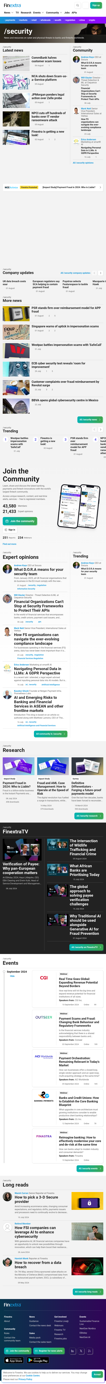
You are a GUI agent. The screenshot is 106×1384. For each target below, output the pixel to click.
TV (17, 12)
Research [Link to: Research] (58, 1334)
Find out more (9, 544)
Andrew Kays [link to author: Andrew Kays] (87, 57)
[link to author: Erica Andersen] (76, 141)
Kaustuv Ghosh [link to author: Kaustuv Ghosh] (21, 691)
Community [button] (52, 12)
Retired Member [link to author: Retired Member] (23, 1223)
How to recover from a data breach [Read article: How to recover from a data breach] (38, 1264)
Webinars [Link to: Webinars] (58, 1325)
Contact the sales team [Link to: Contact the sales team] (40, 1342)
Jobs (67, 12)
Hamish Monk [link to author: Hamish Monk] (21, 1258)
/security (32, 585)
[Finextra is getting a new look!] (35, 439)
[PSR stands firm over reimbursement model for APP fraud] (65, 439)
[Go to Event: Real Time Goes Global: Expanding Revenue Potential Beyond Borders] (67, 989)
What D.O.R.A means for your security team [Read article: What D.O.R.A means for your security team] (91, 66)
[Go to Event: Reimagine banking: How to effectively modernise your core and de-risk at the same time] (67, 1146)
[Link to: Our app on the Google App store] (38, 1360)
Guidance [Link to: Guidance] (33, 1321)
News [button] (7, 12)
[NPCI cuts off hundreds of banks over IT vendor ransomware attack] (95, 439)
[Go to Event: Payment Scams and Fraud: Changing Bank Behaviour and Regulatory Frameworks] (67, 1028)
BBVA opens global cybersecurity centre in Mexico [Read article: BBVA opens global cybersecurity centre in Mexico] (65, 400)
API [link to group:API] (39, 622)
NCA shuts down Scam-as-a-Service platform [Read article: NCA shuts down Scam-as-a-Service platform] (49, 77)
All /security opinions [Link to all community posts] (83, 162)
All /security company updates (75, 273)
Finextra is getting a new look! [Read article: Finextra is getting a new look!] (47, 441)
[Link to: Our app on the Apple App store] (14, 1360)
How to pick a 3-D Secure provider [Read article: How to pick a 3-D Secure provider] (36, 1199)
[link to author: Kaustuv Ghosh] (7, 694)
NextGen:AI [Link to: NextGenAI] (85, 1337)
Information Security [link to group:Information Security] (26, 589)
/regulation (41, 585)
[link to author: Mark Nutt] (76, 110)
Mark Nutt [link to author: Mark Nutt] (86, 108)
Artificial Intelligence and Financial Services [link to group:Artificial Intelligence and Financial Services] (36, 725)
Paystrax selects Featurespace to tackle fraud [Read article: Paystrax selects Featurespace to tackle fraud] (75, 284)
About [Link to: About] (7, 1321)
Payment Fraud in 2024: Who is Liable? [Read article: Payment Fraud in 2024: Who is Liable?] (17, 784)
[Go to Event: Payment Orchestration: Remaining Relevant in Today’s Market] (67, 1068)
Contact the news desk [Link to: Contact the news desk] (40, 1325)
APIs (74, 12)
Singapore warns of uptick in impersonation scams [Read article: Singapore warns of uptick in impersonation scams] (65, 326)
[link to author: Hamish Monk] (7, 1262)
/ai (26, 684)
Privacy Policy (25, 1379)
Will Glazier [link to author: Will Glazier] (86, 77)
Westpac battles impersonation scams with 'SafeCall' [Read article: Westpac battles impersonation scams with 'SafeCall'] (67, 345)
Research (26, 12)
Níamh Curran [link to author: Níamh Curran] (21, 1193)
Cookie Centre (33, 1375)
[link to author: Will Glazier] (76, 80)
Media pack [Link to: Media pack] (34, 1337)
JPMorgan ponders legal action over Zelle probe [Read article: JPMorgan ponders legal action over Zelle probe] (48, 96)
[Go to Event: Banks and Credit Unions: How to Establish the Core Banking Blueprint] (67, 1108)
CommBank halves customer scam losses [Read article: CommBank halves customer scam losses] (46, 59)
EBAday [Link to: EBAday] (83, 1333)
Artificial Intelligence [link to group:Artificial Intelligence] (51, 685)
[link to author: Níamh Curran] (7, 1196)
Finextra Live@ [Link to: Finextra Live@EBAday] (61, 1321)
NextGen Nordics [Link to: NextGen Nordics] (88, 1328)
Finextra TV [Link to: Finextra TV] (59, 1330)
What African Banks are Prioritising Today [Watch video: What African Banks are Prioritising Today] (84, 870)
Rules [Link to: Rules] (6, 1333)
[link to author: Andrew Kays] (76, 59)
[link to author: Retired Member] (7, 1227)
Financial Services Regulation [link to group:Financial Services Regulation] (30, 658)
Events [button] (37, 12)
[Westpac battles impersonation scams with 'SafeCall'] (5, 439)
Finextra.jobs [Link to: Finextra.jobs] (60, 1338)
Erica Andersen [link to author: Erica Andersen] (88, 139)
